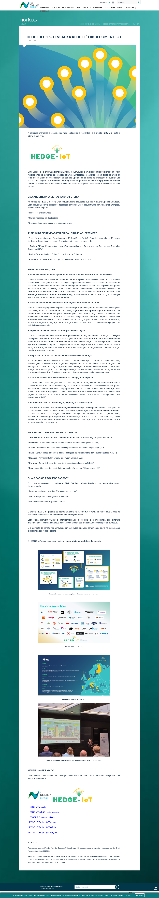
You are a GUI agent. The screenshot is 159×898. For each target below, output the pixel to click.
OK (117, 887)
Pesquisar (138, 2)
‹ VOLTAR (23, 24)
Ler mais (128, 895)
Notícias (88, 24)
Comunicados (97, 24)
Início (81, 24)
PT (109, 2)
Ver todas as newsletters (47, 888)
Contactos (103, 2)
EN (113, 2)
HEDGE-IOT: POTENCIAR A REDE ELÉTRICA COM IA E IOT (121, 24)
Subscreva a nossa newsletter (53, 886)
